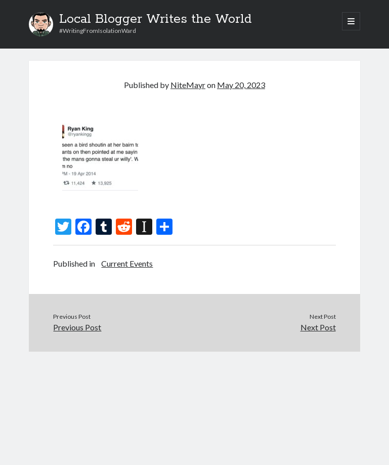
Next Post (318, 327)
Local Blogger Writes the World (155, 19)
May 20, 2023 (241, 85)
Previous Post (77, 327)
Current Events (127, 263)
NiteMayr (187, 85)
